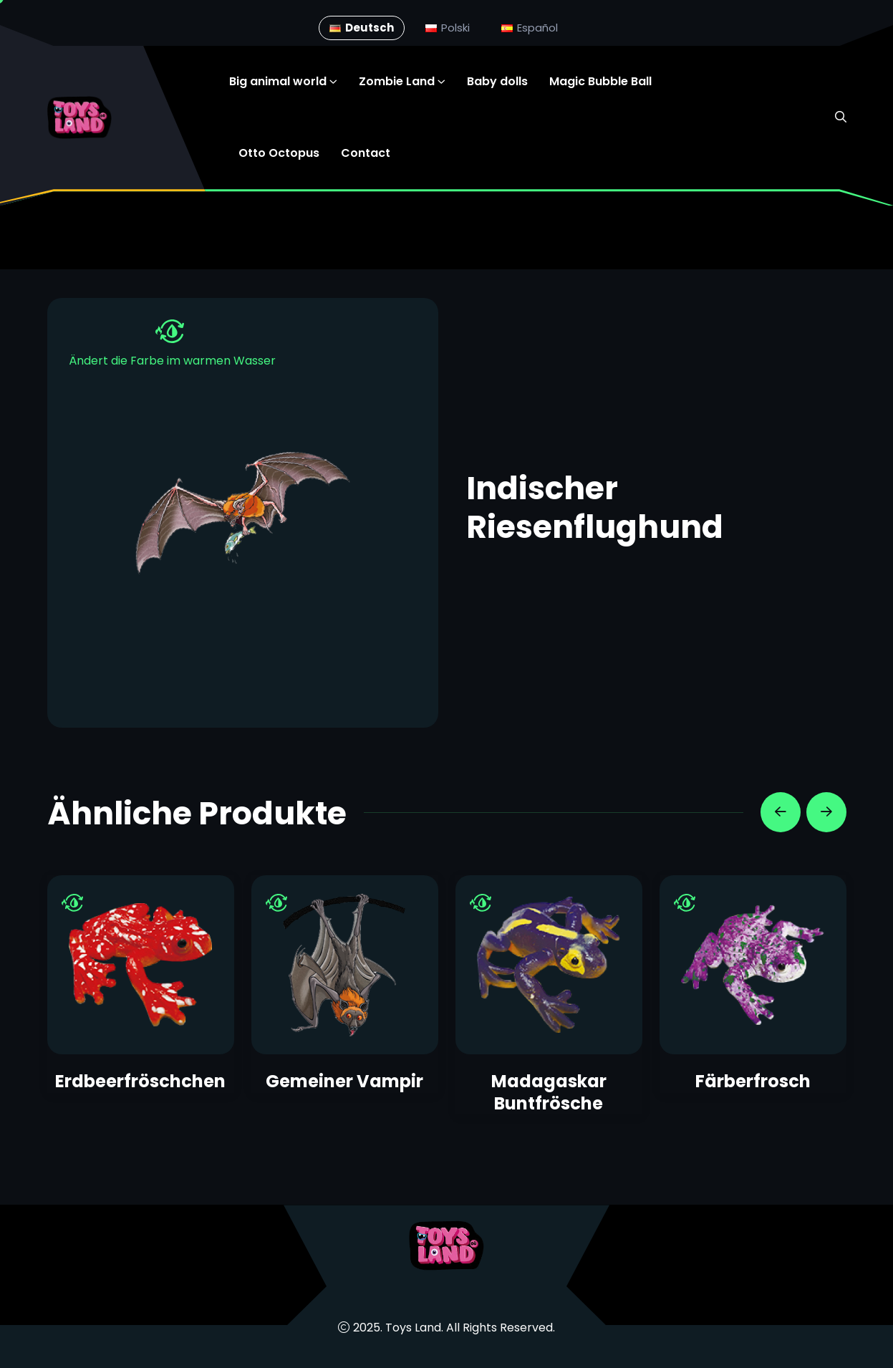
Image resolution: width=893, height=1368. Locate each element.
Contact (365, 153)
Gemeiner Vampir (344, 1081)
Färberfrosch (753, 1081)
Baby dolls (497, 81)
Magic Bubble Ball (600, 81)
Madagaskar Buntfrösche (549, 1092)
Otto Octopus (278, 153)
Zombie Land (397, 81)
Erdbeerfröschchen (140, 1081)
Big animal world (278, 81)
